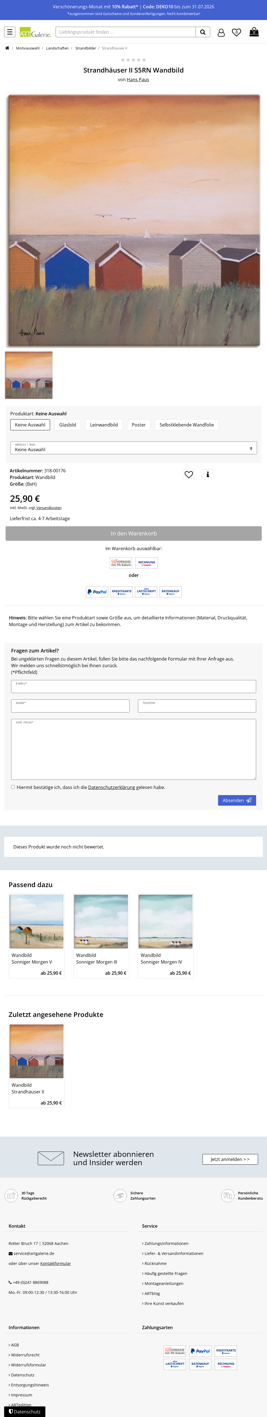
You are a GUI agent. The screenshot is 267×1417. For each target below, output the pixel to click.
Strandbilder (85, 48)
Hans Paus (138, 79)
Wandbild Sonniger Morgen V (32, 958)
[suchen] (203, 32)
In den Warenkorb (134, 533)
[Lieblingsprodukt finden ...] (126, 32)
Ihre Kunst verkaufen (163, 1303)
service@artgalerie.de (34, 1253)
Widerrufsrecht (24, 1355)
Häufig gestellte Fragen (164, 1273)
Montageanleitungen (163, 1283)
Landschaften (57, 48)
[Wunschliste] (236, 32)
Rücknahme (154, 1263)
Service (149, 1226)
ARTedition (20, 1405)
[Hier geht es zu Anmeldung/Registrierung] (221, 32)
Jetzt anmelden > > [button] (230, 1159)
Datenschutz (21, 1375)
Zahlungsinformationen (165, 1243)
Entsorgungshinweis (29, 1385)
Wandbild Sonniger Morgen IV (161, 958)
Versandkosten (48, 507)
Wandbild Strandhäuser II (28, 1088)
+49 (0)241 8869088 (30, 1282)
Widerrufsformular (27, 1365)
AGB (14, 1344)
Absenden (237, 800)
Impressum (20, 1395)
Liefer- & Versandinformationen (173, 1253)
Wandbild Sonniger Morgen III (96, 958)
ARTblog (151, 1293)
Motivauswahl (27, 48)
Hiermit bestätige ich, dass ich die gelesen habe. (91, 787)
